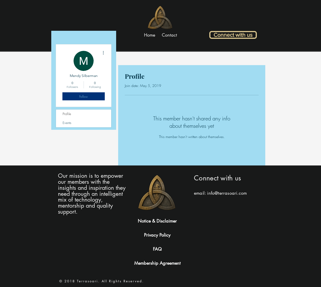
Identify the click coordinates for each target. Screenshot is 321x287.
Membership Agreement (157, 263)
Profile (67, 114)
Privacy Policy (157, 235)
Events (67, 123)
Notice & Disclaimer (157, 221)
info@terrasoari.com (227, 193)
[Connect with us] (233, 35)
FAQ (157, 249)
